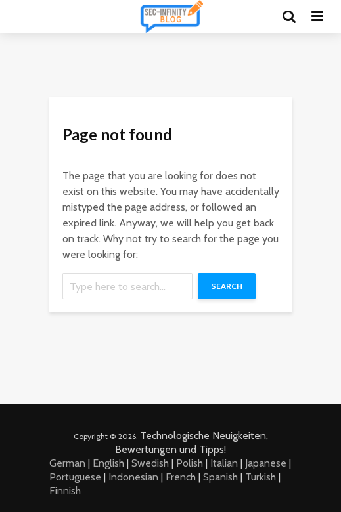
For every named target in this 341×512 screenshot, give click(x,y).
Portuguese (75, 477)
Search (226, 286)
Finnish (65, 490)
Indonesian (133, 477)
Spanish (220, 477)
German (67, 463)
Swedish (150, 463)
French (181, 477)
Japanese (265, 463)
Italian (224, 463)
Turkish (260, 477)
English (108, 463)
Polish (189, 463)
